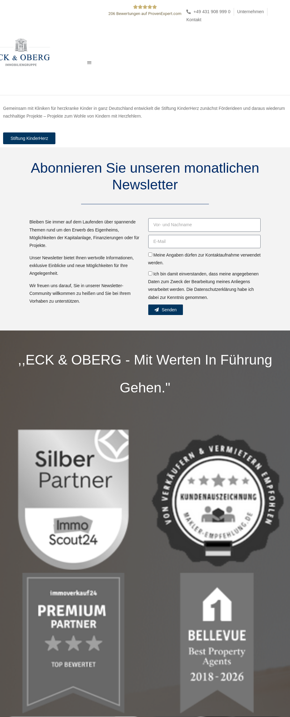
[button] (89, 62)
